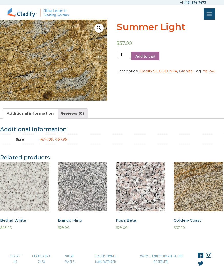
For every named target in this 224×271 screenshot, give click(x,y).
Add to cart (145, 56)
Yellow (209, 71)
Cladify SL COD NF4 (158, 71)
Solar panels (69, 259)
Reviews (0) (72, 113)
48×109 (46, 139)
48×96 (61, 139)
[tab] (30, 113)
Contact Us (15, 259)
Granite (186, 71)
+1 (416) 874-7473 (41, 259)
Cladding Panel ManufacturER (105, 259)
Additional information (30, 113)
